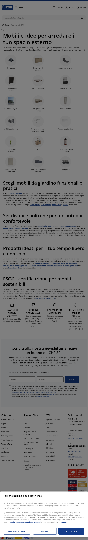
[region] (44, 514)
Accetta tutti (71, 531)
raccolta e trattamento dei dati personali (25, 522)
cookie (63, 522)
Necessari (45, 531)
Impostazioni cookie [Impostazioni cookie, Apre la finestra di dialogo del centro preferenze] (16, 531)
